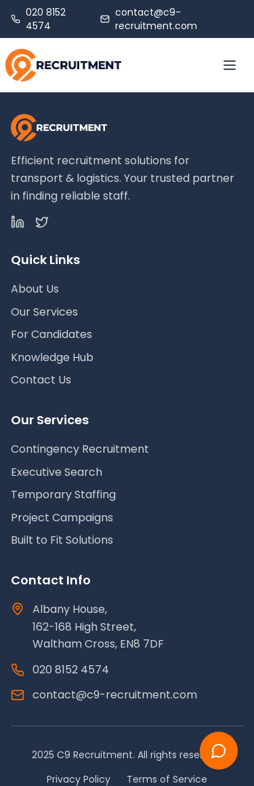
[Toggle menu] (229, 65)
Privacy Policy (78, 779)
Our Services (44, 312)
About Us (35, 289)
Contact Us (41, 380)
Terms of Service (167, 779)
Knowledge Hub (52, 357)
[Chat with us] (219, 751)
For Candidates (51, 334)
